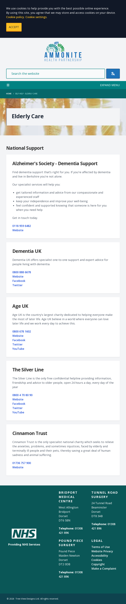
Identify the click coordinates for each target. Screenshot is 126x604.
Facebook (18, 281)
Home (8, 93)
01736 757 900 (21, 463)
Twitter (17, 285)
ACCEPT (14, 27)
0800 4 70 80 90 (22, 395)
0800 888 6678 (21, 272)
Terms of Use (100, 547)
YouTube (18, 349)
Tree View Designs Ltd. (27, 598)
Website (17, 230)
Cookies (96, 560)
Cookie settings (36, 17)
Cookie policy (15, 17)
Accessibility (99, 555)
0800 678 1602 (21, 331)
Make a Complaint (103, 568)
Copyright (98, 564)
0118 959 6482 (21, 226)
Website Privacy (102, 551)
